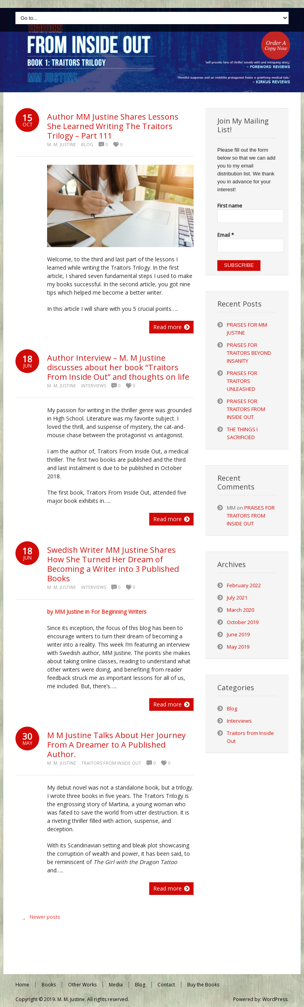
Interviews (93, 385)
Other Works (82, 984)
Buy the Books (203, 984)
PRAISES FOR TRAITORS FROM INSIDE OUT (246, 409)
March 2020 (240, 609)
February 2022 (244, 585)
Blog (87, 144)
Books (49, 984)
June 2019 (238, 634)
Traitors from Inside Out (111, 763)
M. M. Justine (61, 144)
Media (116, 984)
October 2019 (242, 622)
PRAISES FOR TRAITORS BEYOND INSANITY (249, 352)
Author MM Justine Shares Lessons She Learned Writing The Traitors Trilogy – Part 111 (113, 126)
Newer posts (38, 919)
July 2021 (237, 597)
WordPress (274, 999)
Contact (166, 984)
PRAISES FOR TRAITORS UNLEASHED (242, 380)
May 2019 (238, 646)
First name (229, 205)
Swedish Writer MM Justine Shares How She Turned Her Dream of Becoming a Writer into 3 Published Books (113, 564)
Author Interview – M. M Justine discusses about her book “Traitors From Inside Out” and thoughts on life (118, 367)
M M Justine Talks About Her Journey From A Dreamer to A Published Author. (116, 745)
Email (225, 234)
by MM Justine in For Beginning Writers (96, 611)
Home (22, 984)
